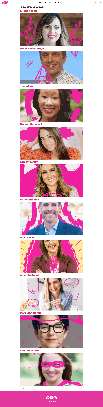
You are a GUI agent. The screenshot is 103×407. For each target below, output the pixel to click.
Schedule (58, 2)
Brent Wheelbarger (32, 48)
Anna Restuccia (30, 275)
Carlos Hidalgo (29, 199)
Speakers (48, 2)
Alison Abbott (28, 11)
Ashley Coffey (29, 162)
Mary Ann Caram (31, 313)
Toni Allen (26, 86)
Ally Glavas (27, 237)
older (22, 388)
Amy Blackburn (30, 350)
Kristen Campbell (31, 124)
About (40, 2)
